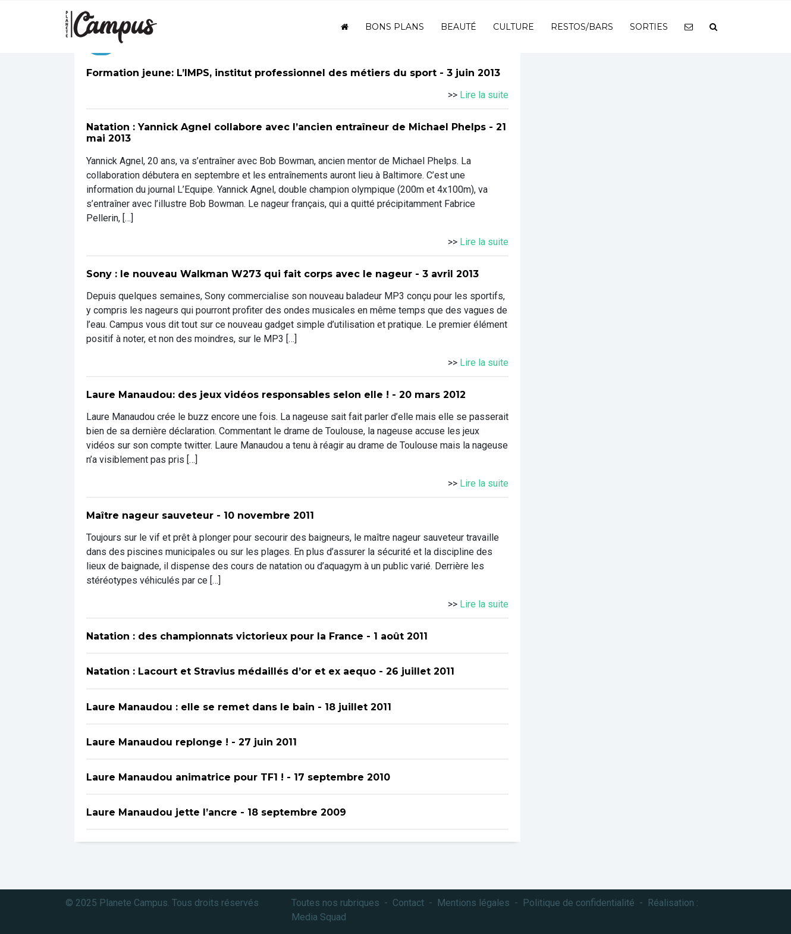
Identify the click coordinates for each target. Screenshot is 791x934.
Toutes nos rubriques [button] (335, 902)
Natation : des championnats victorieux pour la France (224, 636)
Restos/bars (582, 26)
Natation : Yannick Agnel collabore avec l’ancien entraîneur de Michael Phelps (286, 127)
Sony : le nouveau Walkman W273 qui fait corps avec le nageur (249, 274)
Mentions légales (473, 902)
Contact (408, 902)
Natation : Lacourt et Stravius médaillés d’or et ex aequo (231, 671)
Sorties (649, 26)
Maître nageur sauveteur (150, 515)
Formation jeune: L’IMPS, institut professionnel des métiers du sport (261, 73)
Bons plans (394, 26)
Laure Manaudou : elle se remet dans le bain (200, 707)
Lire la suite (484, 95)
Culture (513, 26)
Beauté (458, 26)
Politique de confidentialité (579, 902)
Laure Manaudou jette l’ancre (161, 812)
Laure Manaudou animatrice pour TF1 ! (185, 777)
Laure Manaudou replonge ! (157, 742)
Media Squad (318, 917)
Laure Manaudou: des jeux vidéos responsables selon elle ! (237, 394)
